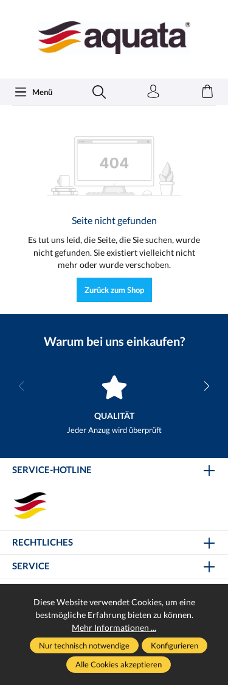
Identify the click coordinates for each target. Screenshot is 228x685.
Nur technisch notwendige (84, 645)
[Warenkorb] (207, 92)
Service (31, 566)
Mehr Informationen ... (114, 627)
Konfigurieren (174, 645)
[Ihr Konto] (153, 92)
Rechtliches (42, 542)
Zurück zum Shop (114, 290)
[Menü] (33, 92)
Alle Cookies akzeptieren (118, 664)
